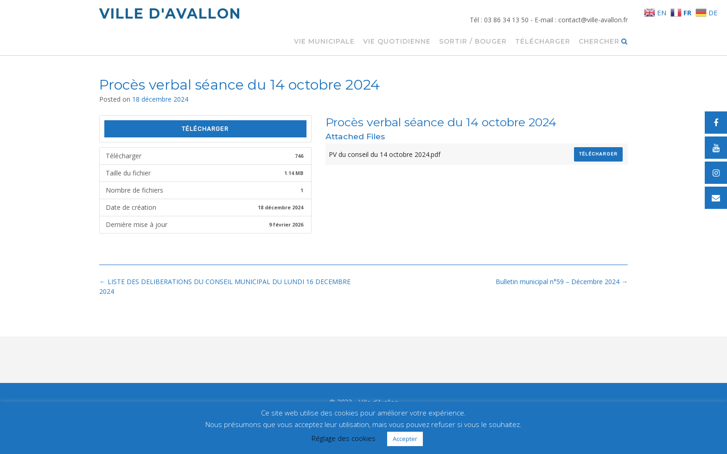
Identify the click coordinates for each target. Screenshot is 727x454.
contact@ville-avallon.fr (593, 19)
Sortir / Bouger (473, 41)
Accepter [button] (405, 439)
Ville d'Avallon (170, 13)
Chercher (603, 41)
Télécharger (542, 41)
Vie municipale (324, 41)
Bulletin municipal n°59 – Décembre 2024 (562, 281)
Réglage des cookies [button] (344, 438)
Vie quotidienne (397, 41)
